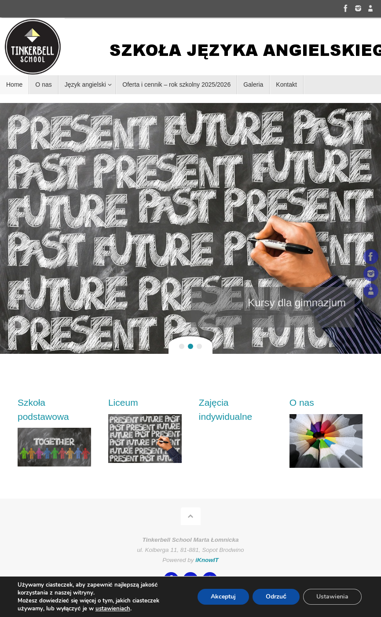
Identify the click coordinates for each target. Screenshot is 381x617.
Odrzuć (276, 596)
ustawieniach (112, 609)
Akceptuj (223, 596)
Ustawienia (332, 596)
